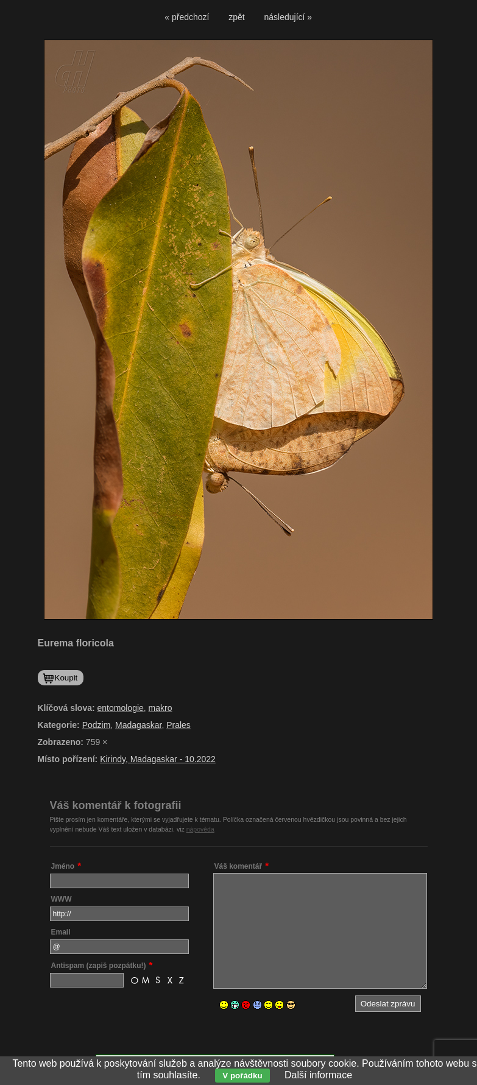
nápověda (200, 829)
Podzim (96, 725)
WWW (61, 899)
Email (61, 932)
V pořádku (242, 1075)
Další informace (318, 1075)
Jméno (63, 866)
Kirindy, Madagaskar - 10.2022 (158, 759)
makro (160, 708)
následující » (288, 17)
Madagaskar (138, 725)
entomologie (120, 708)
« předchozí (186, 17)
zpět (236, 17)
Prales (178, 725)
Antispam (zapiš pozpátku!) (98, 965)
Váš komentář (238, 866)
